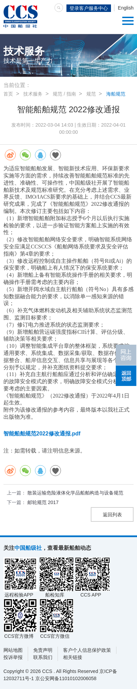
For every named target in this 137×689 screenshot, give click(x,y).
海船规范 (115, 94)
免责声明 (42, 650)
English (126, 8)
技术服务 (32, 94)
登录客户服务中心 (89, 8)
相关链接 (72, 657)
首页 (8, 94)
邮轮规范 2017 (43, 502)
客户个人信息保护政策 (87, 650)
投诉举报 (13, 657)
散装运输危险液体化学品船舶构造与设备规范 (75, 493)
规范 (91, 94)
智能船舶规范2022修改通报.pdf (41, 433)
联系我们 (42, 657)
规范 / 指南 (64, 94)
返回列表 (112, 514)
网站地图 (13, 650)
